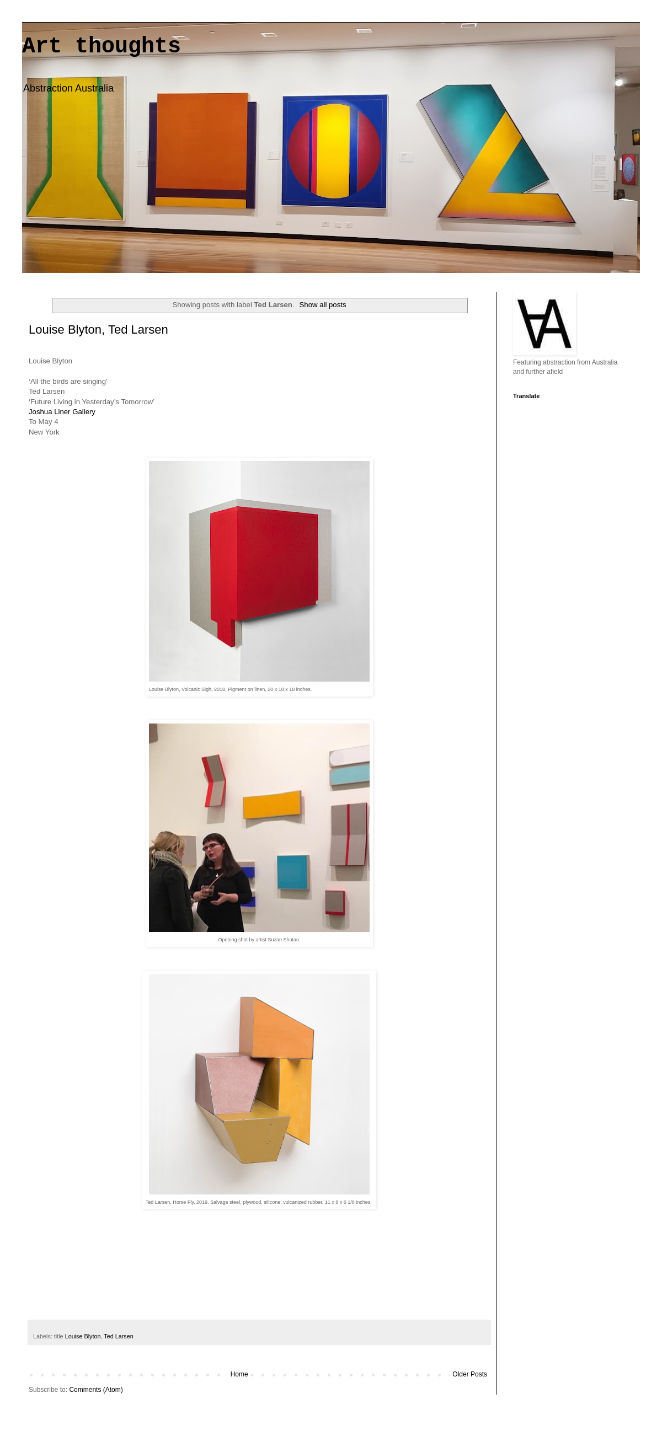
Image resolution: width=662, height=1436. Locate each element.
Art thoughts (101, 46)
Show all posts (323, 305)
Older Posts (469, 1374)
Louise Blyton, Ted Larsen (98, 329)
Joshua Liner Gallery (62, 412)
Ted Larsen (118, 1336)
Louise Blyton (83, 1336)
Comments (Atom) (95, 1390)
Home (239, 1374)
